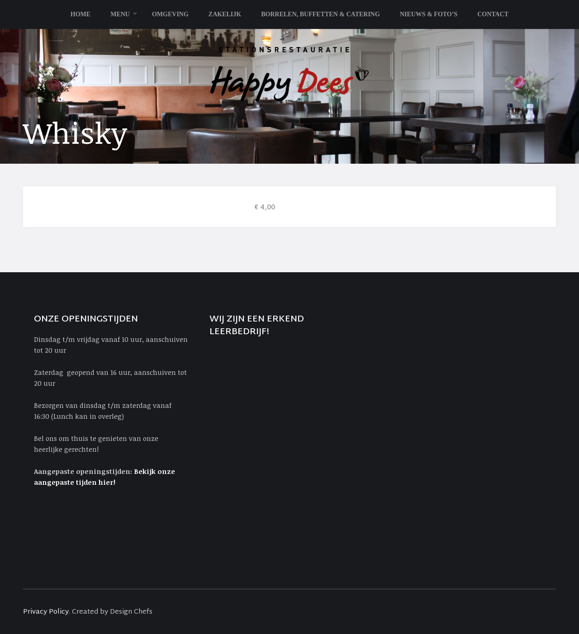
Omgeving (170, 14)
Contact (492, 14)
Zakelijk (225, 14)
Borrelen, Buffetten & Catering (320, 14)
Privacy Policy (46, 612)
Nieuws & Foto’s (428, 14)
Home (80, 14)
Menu (120, 14)
